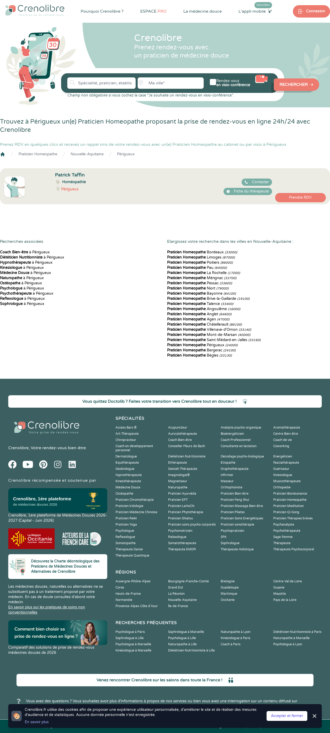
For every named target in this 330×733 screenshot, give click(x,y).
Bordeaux (202, 252)
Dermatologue (126, 456)
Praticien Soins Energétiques (242, 518)
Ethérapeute (177, 462)
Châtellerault (204, 324)
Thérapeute (282, 543)
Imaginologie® (179, 475)
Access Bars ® (126, 427)
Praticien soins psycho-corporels (192, 524)
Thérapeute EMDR (182, 549)
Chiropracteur (126, 440)
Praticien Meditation (288, 506)
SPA (224, 537)
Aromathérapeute (286, 427)
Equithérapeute (127, 462)
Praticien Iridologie (129, 506)
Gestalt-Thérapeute (182, 469)
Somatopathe (126, 543)
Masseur (227, 481)
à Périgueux (25, 252)
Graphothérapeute (235, 469)
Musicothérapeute (287, 481)
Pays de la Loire (284, 600)
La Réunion (176, 593)
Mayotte (279, 593)
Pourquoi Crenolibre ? (102, 11)
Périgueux (126, 154)
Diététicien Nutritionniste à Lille (191, 650)
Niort (198, 288)
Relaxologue (177, 537)
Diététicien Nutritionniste (186, 456)
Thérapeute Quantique (132, 555)
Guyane (278, 587)
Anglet (199, 314)
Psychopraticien (232, 531)
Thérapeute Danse (129, 549)
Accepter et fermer (287, 716)
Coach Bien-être (180, 440)
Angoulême (203, 309)
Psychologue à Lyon (287, 644)
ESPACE (153, 11)
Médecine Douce (128, 487)
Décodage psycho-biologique (242, 456)
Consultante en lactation (239, 446)
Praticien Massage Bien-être (242, 506)
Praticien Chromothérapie (135, 500)
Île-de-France (178, 606)
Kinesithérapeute (128, 481)
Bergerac (201, 350)
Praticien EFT (178, 500)
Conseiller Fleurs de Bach (186, 446)
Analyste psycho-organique (241, 427)
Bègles (199, 355)
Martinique (229, 593)
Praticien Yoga (126, 524)
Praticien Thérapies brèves (293, 518)
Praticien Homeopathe (38, 154)
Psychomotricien (180, 531)
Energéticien (282, 456)
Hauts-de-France (128, 593)
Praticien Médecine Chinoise (136, 512)
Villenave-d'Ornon (209, 329)
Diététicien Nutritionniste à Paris (297, 632)
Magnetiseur (177, 481)
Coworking (281, 446)
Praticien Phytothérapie (185, 512)
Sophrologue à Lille (130, 638)
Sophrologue (230, 543)
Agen (198, 319)
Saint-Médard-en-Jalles (214, 340)
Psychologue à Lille (182, 638)
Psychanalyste (283, 524)
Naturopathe (177, 487)
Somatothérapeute (182, 543)
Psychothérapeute (286, 531)
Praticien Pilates (233, 512)
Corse (120, 587)
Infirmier (227, 475)
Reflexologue (125, 537)
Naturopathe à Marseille (291, 638)
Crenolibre (18, 447)
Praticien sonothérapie (237, 524)
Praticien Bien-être (235, 493)
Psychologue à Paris (130, 632)
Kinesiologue (282, 475)
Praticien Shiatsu (180, 518)
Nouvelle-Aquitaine (87, 154)
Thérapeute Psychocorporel (293, 549)
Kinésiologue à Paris (235, 638)
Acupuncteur (177, 427)
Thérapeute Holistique (237, 549)
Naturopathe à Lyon (235, 632)
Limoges (201, 257)
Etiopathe (228, 462)
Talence (200, 304)
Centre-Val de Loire (287, 581)
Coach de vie (282, 440)
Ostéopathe (124, 493)
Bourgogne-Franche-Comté (188, 581)
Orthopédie (282, 487)
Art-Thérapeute (127, 434)
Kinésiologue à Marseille (133, 650)
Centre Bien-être (285, 434)
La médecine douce (202, 11)
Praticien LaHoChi (181, 506)
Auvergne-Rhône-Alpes (133, 581)
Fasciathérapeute (286, 462)
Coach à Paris (231, 644)
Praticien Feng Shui (235, 500)
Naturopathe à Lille (182, 644)
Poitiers (200, 262)
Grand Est (175, 587)
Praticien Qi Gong (286, 512)
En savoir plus (37, 722)
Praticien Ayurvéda (182, 493)
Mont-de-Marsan (208, 335)
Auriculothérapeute (182, 434)
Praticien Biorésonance (290, 493)
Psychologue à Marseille (133, 644)
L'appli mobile (255, 11)
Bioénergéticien (232, 434)
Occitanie (228, 600)
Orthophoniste (231, 487)
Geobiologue (125, 469)
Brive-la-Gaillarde (208, 298)
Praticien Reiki (126, 518)
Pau (197, 267)
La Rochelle (203, 273)
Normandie (124, 600)
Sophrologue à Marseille (186, 632)
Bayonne (201, 293)
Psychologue (125, 531)
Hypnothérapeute (129, 475)
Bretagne (228, 581)
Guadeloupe (230, 587)
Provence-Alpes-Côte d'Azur (137, 606)
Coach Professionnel (236, 440)
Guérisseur (281, 469)
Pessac (199, 283)
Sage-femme (283, 537)
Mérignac (201, 278)
